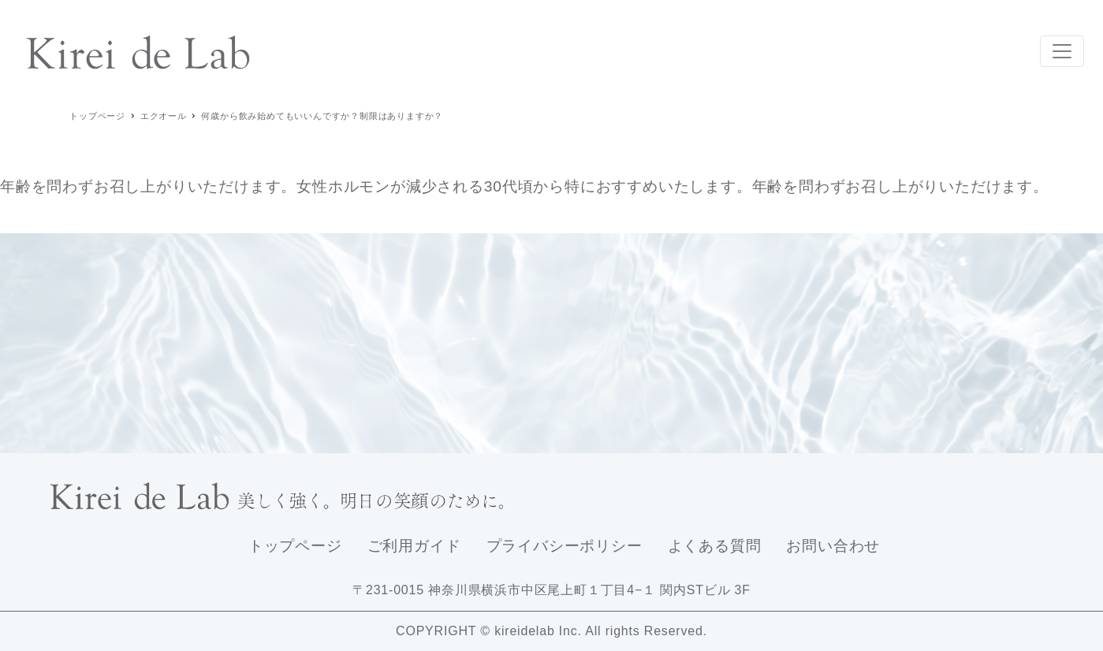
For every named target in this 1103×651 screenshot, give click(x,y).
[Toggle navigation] (1062, 51)
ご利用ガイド (414, 546)
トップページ (295, 546)
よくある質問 (715, 546)
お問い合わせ (833, 546)
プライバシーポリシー (564, 546)
